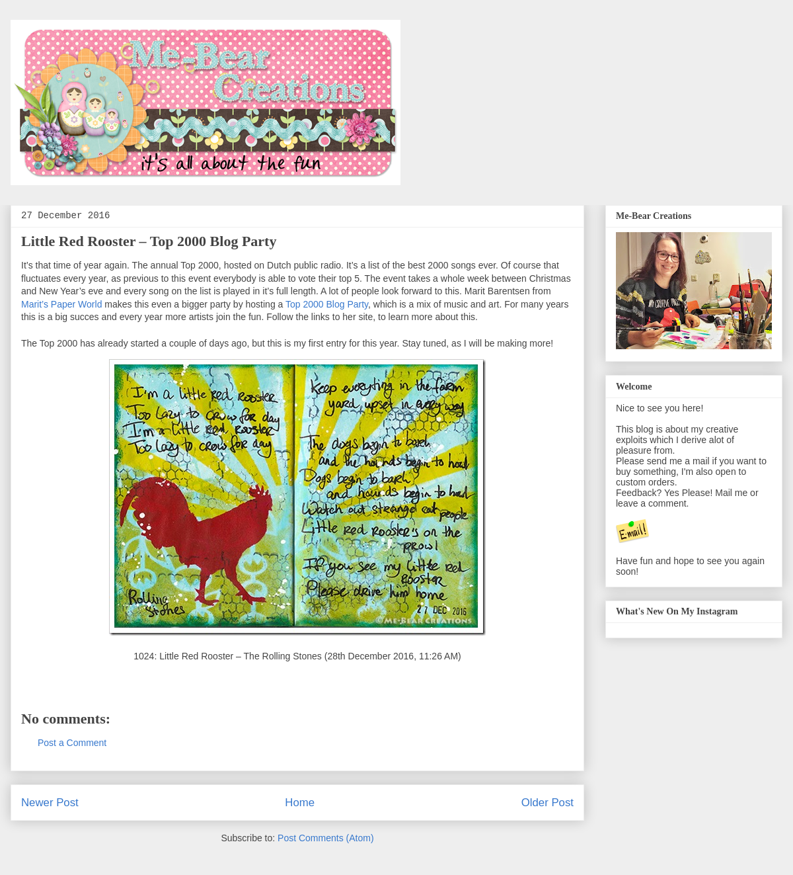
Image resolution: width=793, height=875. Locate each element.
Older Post (547, 802)
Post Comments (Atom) (325, 838)
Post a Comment (72, 742)
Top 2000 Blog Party (326, 304)
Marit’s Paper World (61, 304)
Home (300, 802)
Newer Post (50, 802)
